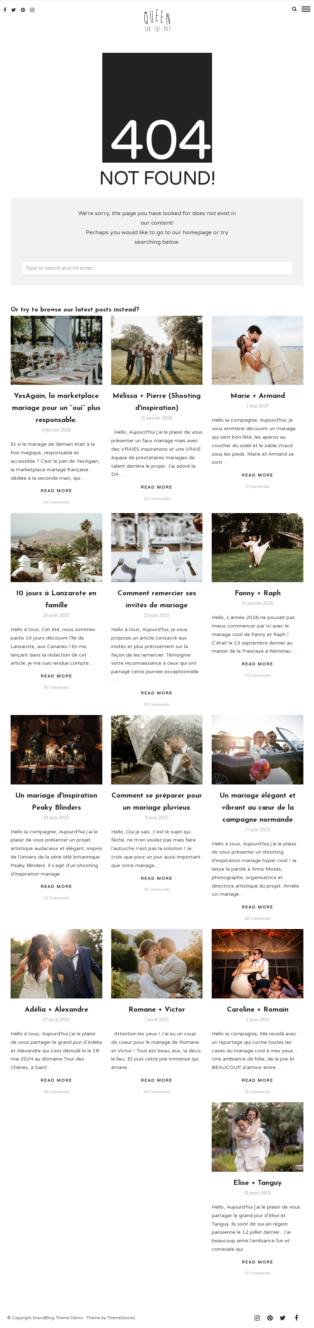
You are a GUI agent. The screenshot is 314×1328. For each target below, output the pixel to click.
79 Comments (157, 703)
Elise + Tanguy (257, 1182)
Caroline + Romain (258, 1008)
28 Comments (157, 888)
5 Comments (257, 485)
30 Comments (156, 1090)
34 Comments (56, 500)
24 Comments (56, 1090)
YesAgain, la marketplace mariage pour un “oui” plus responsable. (56, 407)
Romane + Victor (157, 1008)
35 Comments (258, 674)
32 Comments (157, 497)
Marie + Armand (257, 395)
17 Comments (257, 1272)
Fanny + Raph (258, 592)
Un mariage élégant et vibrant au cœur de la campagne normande (257, 806)
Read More (257, 474)
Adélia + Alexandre (56, 1008)
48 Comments (258, 917)
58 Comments (56, 686)
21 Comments (257, 1090)
